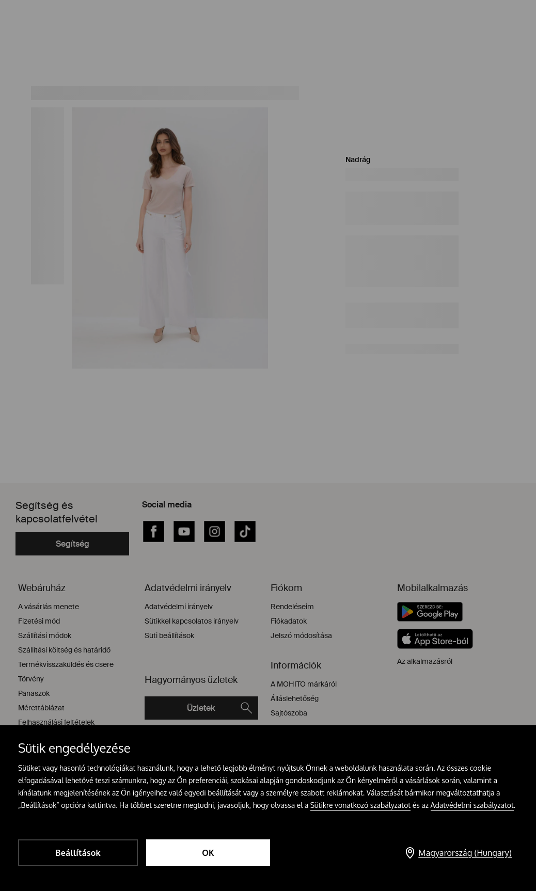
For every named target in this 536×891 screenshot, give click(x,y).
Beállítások (78, 853)
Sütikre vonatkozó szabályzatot (360, 805)
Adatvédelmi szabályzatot (472, 805)
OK (208, 853)
